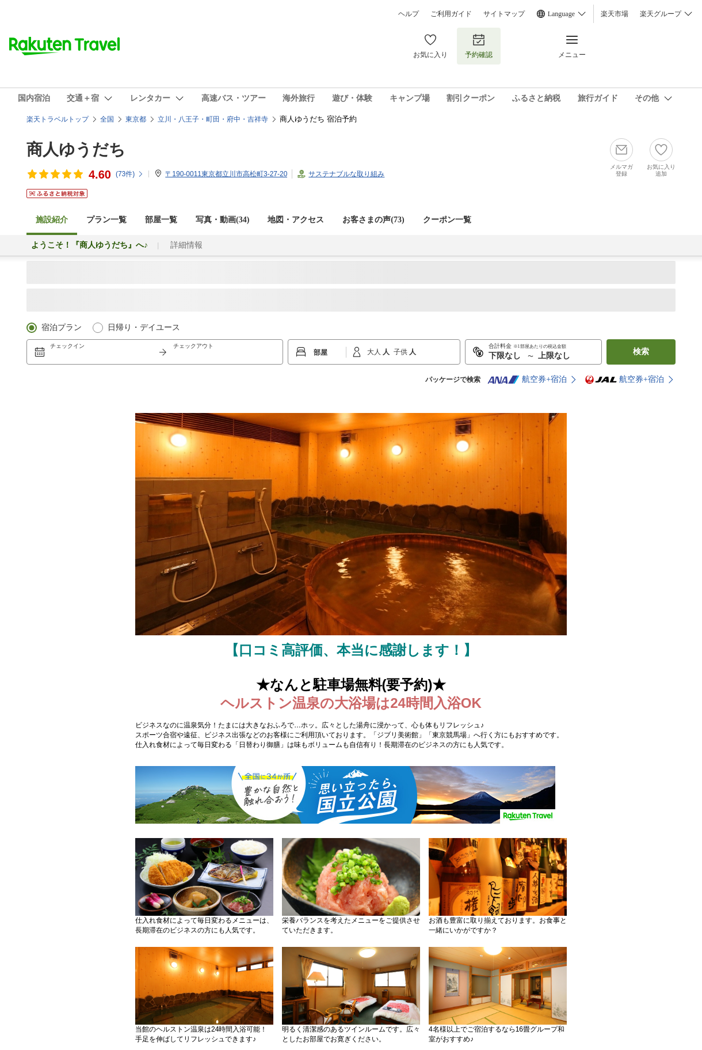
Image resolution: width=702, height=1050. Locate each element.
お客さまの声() (373, 219)
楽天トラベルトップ (57, 119)
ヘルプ (408, 14)
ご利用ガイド (451, 14)
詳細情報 (186, 245)
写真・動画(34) (222, 219)
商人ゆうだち (75, 149)
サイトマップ (504, 14)
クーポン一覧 (447, 219)
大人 (375, 352)
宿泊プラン (61, 327)
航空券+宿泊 (527, 379)
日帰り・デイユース (144, 327)
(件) (130, 173)
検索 (641, 351)
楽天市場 (614, 14)
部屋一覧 (161, 219)
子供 (401, 352)
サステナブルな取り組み (346, 174)
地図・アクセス (296, 219)
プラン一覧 (106, 219)
